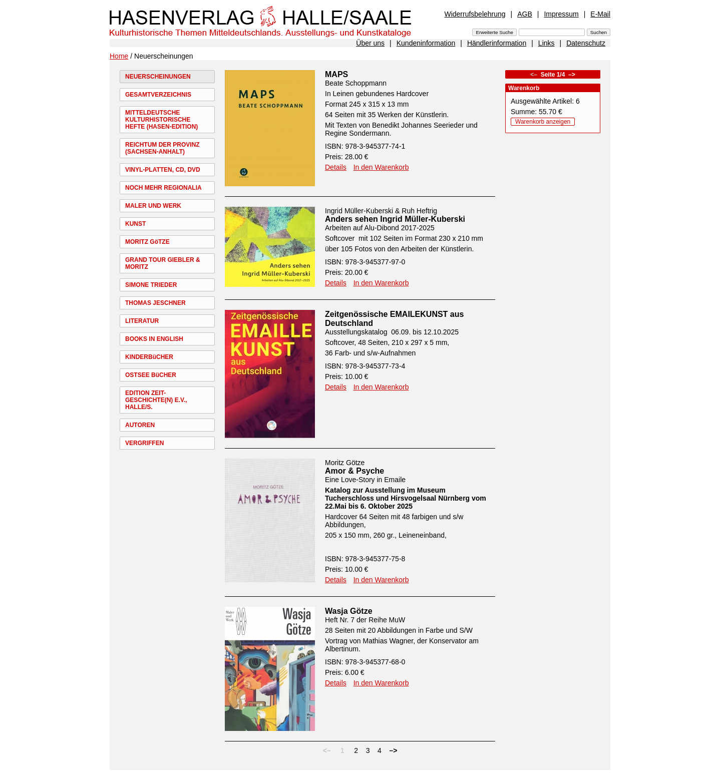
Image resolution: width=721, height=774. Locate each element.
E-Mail (600, 14)
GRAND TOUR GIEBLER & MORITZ (162, 263)
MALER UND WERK (153, 205)
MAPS (336, 74)
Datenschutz (585, 43)
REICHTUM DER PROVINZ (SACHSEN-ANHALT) (162, 148)
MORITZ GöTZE (147, 241)
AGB (524, 14)
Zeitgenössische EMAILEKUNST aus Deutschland (394, 318)
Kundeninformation (426, 43)
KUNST (135, 223)
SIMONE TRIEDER (151, 284)
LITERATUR (142, 320)
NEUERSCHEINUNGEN (158, 76)
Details (335, 167)
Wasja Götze (349, 611)
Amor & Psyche (354, 471)
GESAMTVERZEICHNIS (158, 94)
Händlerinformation (496, 43)
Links (546, 43)
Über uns (370, 43)
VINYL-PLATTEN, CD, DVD (162, 169)
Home (119, 56)
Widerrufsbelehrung (474, 14)
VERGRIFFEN (144, 443)
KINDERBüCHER (149, 356)
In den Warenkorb (381, 167)
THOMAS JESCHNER (155, 302)
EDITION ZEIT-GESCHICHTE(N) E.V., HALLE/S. (156, 400)
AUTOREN (140, 425)
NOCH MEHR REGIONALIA (163, 187)
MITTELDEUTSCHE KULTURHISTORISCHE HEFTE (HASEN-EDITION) (161, 119)
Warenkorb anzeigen (542, 121)
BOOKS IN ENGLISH (154, 338)
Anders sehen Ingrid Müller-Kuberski (395, 219)
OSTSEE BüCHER (150, 374)
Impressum (561, 14)
